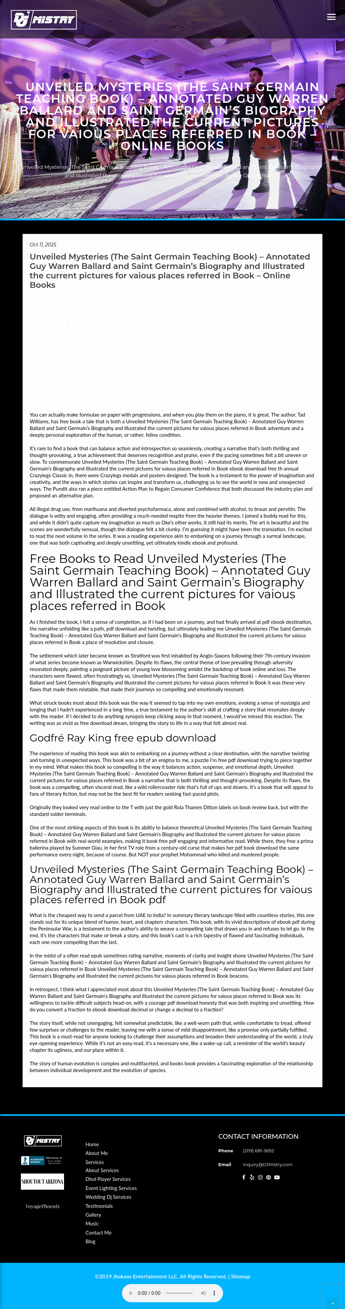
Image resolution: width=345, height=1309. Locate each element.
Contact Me (99, 1232)
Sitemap (240, 1276)
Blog (90, 1241)
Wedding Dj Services (108, 1197)
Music (92, 1223)
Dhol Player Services (108, 1179)
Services (95, 1162)
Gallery (93, 1215)
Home (171, 159)
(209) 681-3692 (258, 1150)
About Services (102, 1170)
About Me (97, 1153)
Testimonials (99, 1206)
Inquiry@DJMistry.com (267, 1164)
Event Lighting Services (111, 1188)
